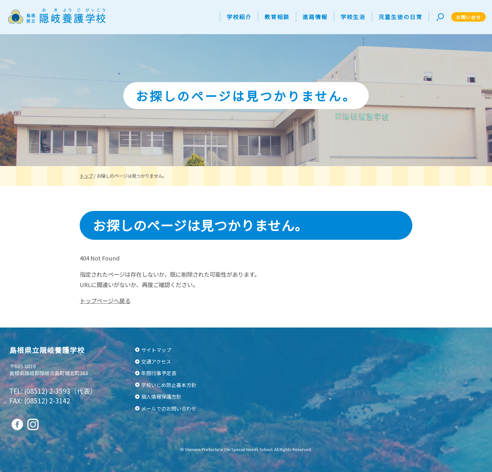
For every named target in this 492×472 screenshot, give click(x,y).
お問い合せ (468, 17)
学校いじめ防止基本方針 (168, 385)
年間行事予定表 (158, 373)
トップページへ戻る (105, 300)
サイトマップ (156, 350)
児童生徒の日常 (400, 17)
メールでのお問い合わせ (168, 408)
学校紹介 (239, 17)
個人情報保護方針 (161, 396)
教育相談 (277, 17)
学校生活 (353, 17)
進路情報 (315, 17)
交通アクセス (156, 361)
